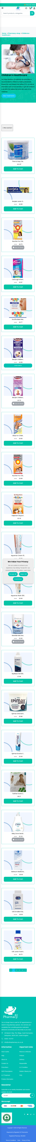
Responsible (23, 1063)
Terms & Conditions (11, 1140)
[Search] (32, 13)
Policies (21, 1055)
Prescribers (4, 1067)
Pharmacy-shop (14, 33)
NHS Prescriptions (6, 1071)
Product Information (7, 1079)
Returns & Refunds (25, 1051)
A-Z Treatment (5, 1075)
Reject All (23, 574)
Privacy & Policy (26, 1140)
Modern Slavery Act (25, 1071)
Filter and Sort (7, 128)
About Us (4, 1059)
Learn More (18, 365)
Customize (18, 579)
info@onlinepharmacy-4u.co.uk (13, 1042)
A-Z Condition (23, 1067)
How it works (5, 1051)
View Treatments (8, 96)
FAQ (20, 1075)
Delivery (21, 1059)
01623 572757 (8, 1038)
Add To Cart (18, 169)
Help (2, 1055)
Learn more (27, 570)
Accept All (13, 574)
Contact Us (4, 1063)
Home (4, 33)
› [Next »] (25, 970)
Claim (18, 1140)
